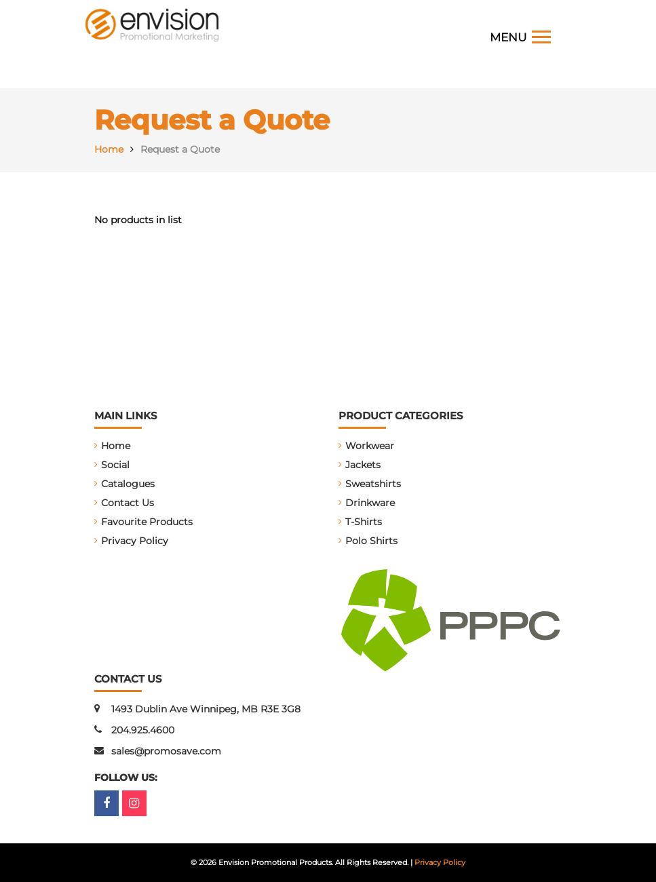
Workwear (369, 446)
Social (115, 465)
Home (115, 446)
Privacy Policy (134, 541)
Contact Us (127, 503)
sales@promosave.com (166, 751)
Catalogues (128, 484)
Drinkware (370, 503)
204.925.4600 (142, 730)
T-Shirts (363, 522)
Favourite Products (147, 522)
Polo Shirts (371, 541)
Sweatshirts (373, 484)
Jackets (363, 465)
